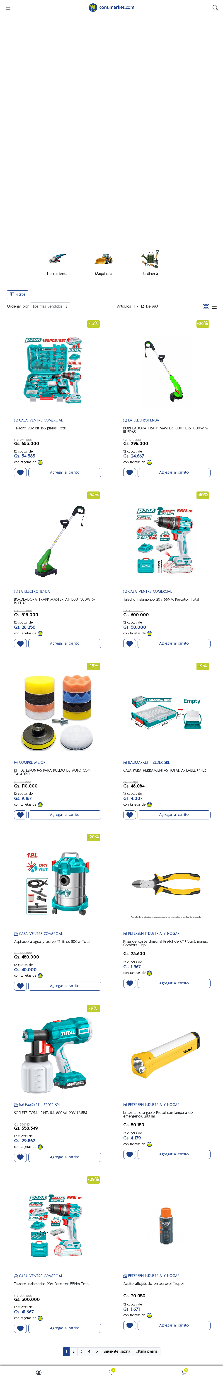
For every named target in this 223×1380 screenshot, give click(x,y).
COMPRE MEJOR (30, 598)
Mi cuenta (122, 1289)
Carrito (119, 1304)
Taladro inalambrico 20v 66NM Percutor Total (161, 435)
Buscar (15, 1290)
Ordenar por (18, 142)
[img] (215, 7)
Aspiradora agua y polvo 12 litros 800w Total (52, 777)
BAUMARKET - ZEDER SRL (146, 598)
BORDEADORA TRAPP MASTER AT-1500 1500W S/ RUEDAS (54, 436)
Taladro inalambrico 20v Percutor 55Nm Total (51, 1119)
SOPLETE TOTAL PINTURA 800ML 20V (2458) (50, 948)
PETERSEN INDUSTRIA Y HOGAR (151, 769)
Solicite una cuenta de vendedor (138, 1318)
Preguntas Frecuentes (130, 1230)
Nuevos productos (24, 1304)
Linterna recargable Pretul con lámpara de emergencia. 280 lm (158, 950)
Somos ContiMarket (128, 1223)
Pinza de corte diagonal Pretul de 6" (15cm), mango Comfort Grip (165, 778)
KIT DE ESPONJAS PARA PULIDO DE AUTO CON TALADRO (52, 608)
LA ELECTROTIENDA (141, 256)
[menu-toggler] (8, 7)
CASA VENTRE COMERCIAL (38, 256)
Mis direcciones (125, 1296)
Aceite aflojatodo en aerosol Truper (153, 1119)
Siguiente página (117, 1187)
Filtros (17, 129)
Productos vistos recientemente (33, 1297)
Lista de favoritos (126, 1311)
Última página (147, 1187)
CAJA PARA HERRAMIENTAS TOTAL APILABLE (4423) (165, 606)
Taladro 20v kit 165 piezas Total (40, 263)
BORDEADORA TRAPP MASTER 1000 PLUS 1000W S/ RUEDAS (166, 265)
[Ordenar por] (50, 141)
